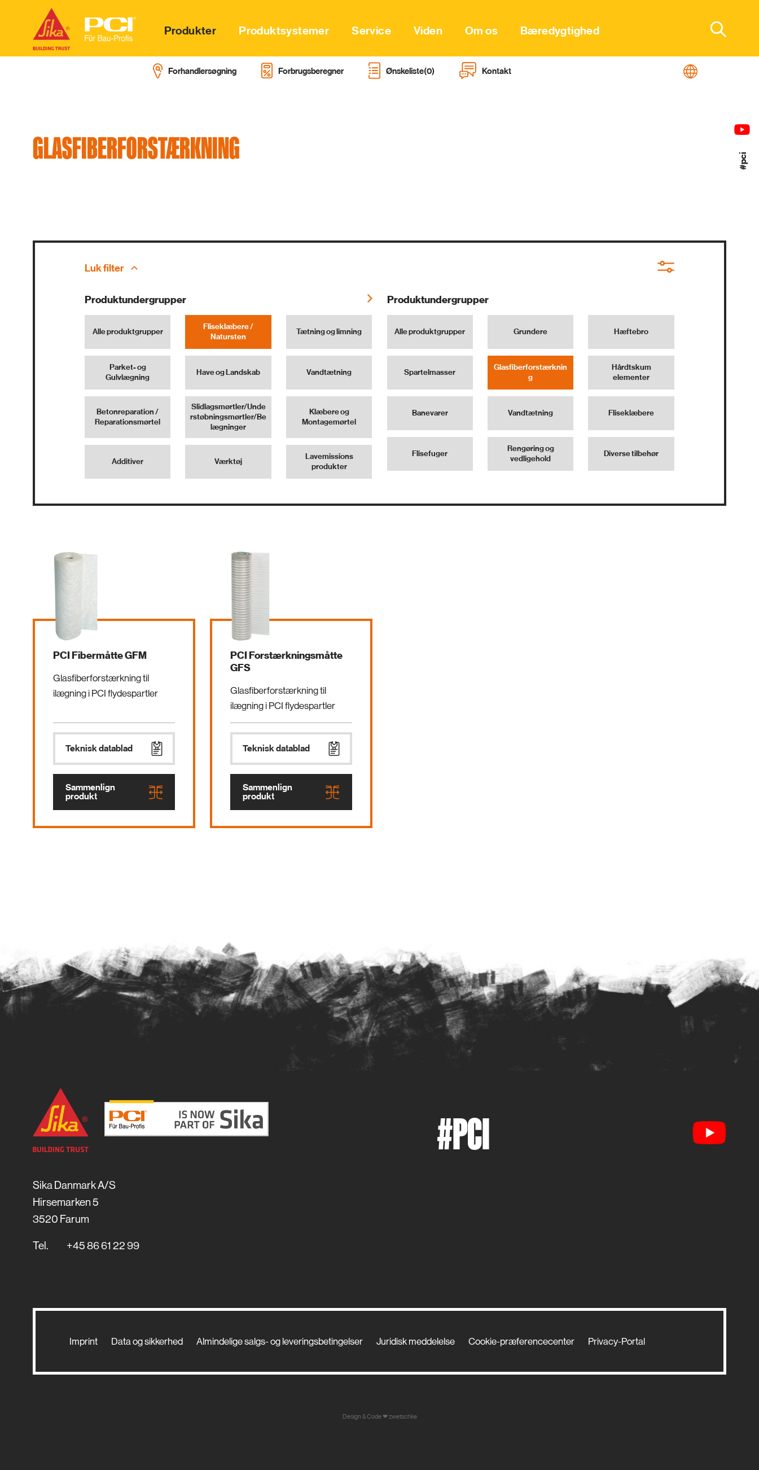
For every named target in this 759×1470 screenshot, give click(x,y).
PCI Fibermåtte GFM (100, 655)
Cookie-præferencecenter (521, 1341)
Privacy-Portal (616, 1341)
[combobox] (711, 29)
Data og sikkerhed (147, 1341)
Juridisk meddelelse (415, 1341)
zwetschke (403, 1416)
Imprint (83, 1341)
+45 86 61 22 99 (103, 1246)
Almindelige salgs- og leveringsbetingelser (279, 1341)
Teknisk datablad (114, 748)
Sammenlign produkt (114, 792)
